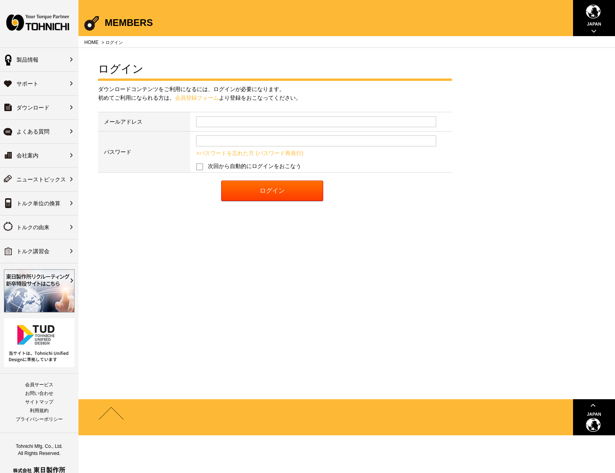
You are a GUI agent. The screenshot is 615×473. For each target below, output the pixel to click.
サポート (27, 83)
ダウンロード (32, 107)
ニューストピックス (41, 179)
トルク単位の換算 (38, 203)
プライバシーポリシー (39, 419)
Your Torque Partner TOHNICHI (39, 23)
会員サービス (39, 384)
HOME (91, 42)
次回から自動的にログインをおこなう (254, 166)
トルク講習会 (32, 251)
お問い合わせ (39, 393)
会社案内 (27, 155)
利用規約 (39, 410)
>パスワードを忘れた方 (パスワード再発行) (249, 153)
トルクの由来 (32, 227)
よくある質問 (32, 131)
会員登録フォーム (197, 98)
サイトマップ (39, 402)
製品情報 (27, 60)
